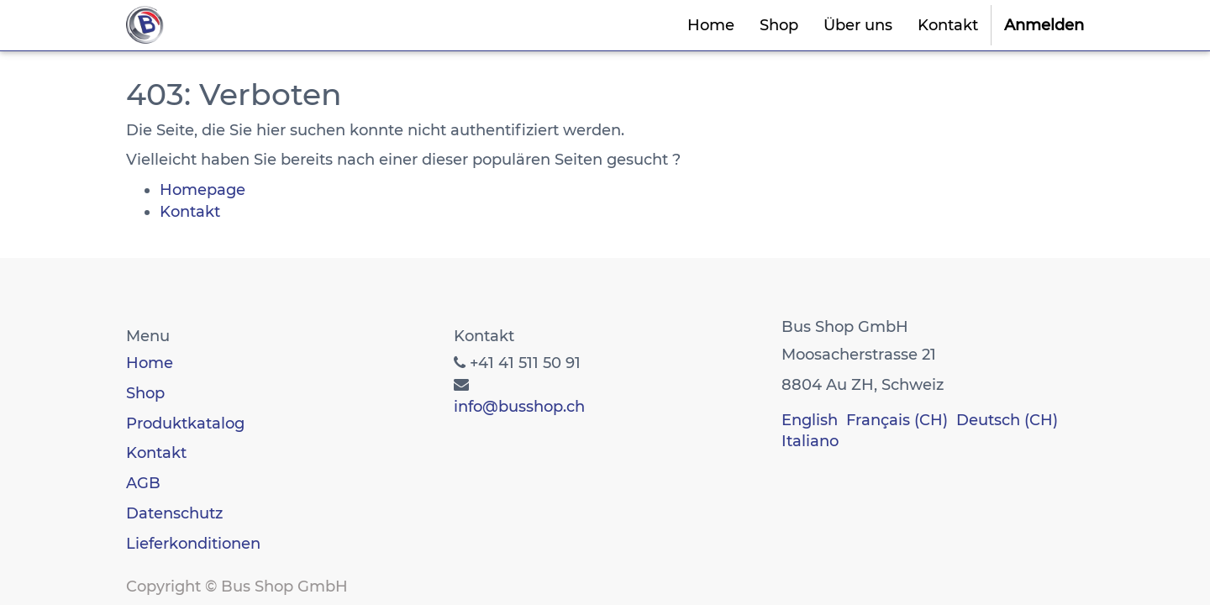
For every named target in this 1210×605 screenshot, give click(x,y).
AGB (143, 483)
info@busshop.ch (519, 406)
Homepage (202, 190)
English (809, 420)
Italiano (810, 441)
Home (149, 363)
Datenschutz (174, 513)
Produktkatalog (185, 423)
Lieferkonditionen (193, 543)
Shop (145, 393)
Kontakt (190, 212)
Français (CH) (897, 420)
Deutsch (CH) (1007, 420)
